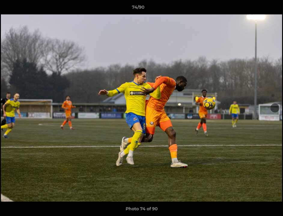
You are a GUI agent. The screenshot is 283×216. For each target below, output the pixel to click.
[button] (257, 8)
